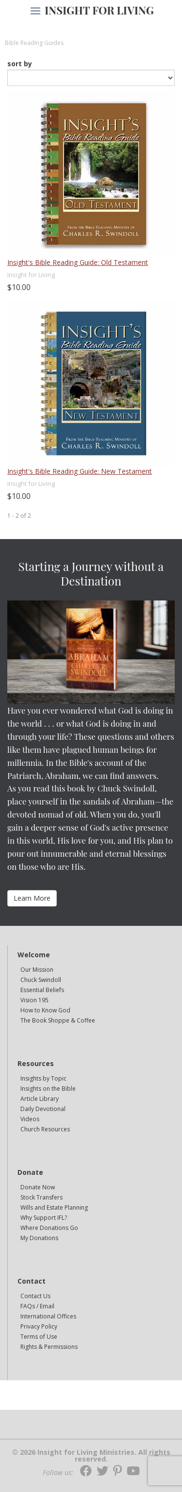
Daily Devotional (43, 1109)
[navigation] (35, 11)
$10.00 (19, 287)
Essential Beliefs (42, 990)
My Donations (39, 1238)
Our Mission (36, 969)
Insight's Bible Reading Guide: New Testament (79, 471)
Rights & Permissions (49, 1347)
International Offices (48, 1316)
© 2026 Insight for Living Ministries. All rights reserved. (91, 1456)
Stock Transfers (41, 1197)
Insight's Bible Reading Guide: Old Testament (77, 262)
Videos (29, 1119)
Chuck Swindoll (40, 980)
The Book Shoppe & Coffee (57, 1020)
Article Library (39, 1099)
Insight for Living (31, 274)
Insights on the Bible (48, 1088)
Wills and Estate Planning (54, 1207)
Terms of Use (38, 1336)
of (23, 516)
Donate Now (37, 1187)
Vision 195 (34, 1000)
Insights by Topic (43, 1078)
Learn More (32, 898)
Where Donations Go (49, 1228)
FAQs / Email (37, 1306)
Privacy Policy (38, 1326)
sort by (19, 63)
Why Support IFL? (43, 1218)
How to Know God (45, 1010)
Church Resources (45, 1129)
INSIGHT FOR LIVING (99, 10)
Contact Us (35, 1296)
